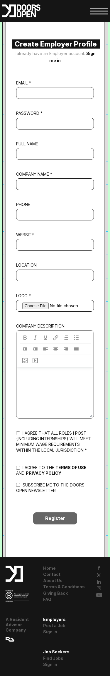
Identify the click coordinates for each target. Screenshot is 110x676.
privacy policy (43, 473)
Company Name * (34, 174)
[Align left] (45, 349)
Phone (23, 204)
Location (26, 265)
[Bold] (25, 337)
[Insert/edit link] (56, 337)
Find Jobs (53, 658)
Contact (51, 574)
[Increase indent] (35, 349)
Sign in (50, 631)
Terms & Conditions (64, 586)
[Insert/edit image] (25, 360)
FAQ (47, 599)
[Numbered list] (66, 337)
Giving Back (55, 593)
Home (49, 568)
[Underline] (45, 337)
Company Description (40, 325)
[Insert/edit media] (35, 360)
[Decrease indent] (25, 349)
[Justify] (76, 349)
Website (25, 234)
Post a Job (54, 625)
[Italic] (35, 337)
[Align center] (56, 349)
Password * (29, 113)
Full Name (27, 143)
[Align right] (66, 349)
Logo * (23, 295)
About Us (52, 580)
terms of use (71, 467)
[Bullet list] (76, 337)
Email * (23, 82)
